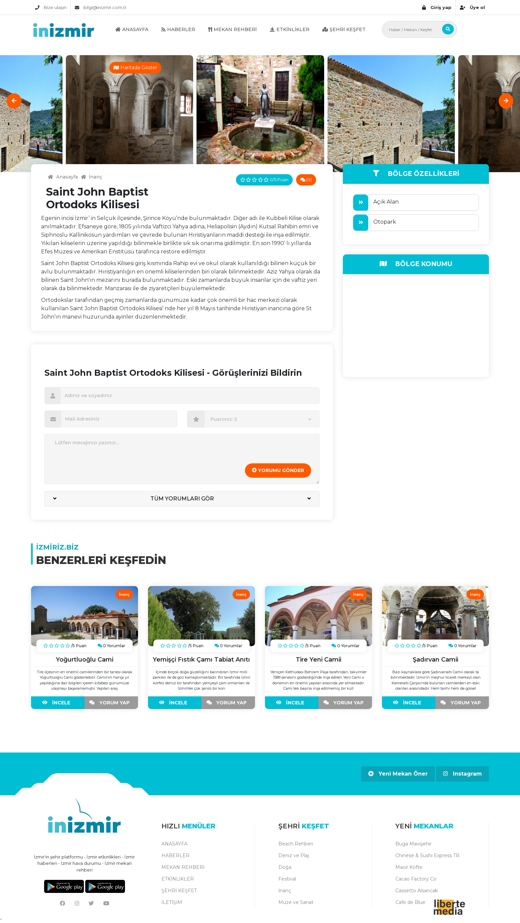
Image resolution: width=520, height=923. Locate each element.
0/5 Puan (264, 179)
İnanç (284, 891)
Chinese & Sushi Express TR (427, 855)
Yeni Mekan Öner (398, 774)
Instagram (462, 774)
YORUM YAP (111, 703)
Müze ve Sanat (295, 902)
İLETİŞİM (171, 902)
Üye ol (472, 7)
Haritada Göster (135, 68)
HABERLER (178, 29)
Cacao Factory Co (415, 879)
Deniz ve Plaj (293, 855)
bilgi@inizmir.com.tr (101, 7)
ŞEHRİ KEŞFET (344, 29)
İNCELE (57, 703)
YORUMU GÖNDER (278, 470)
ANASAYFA (131, 29)
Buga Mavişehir (413, 844)
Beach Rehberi (295, 844)
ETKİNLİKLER (290, 29)
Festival (287, 879)
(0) (306, 179)
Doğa (284, 867)
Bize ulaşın (51, 7)
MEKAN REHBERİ (232, 29)
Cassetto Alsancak (416, 891)
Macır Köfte (408, 867)
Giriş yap (436, 7)
